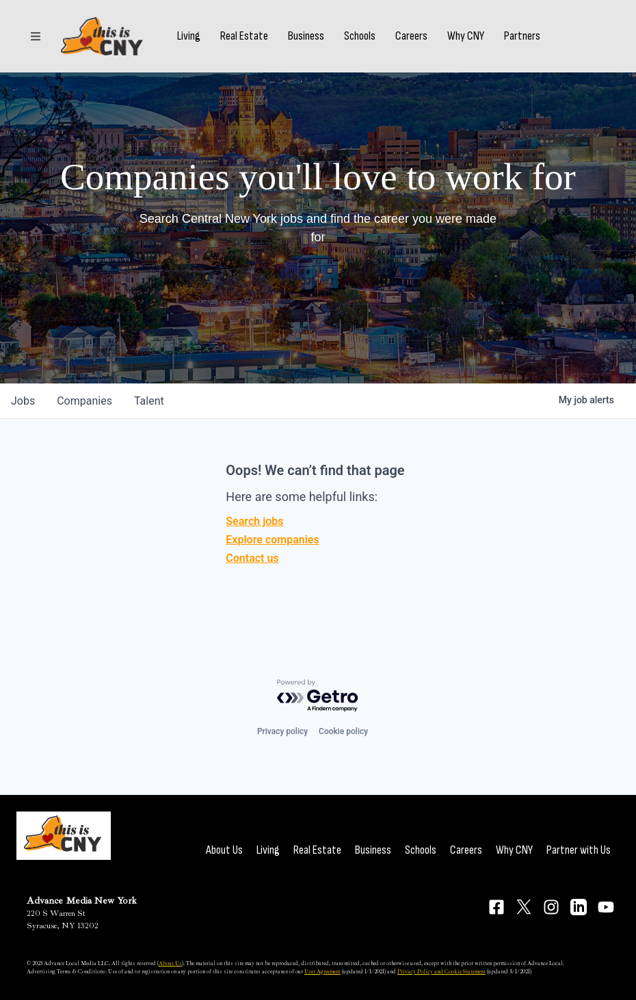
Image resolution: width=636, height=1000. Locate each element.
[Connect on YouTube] (606, 907)
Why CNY (465, 36)
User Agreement (322, 971)
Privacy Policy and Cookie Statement (441, 971)
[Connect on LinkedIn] (578, 907)
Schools (359, 36)
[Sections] (36, 36)
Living (188, 36)
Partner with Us (578, 850)
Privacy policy (282, 731)
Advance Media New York (82, 900)
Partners (522, 36)
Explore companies (272, 539)
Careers (411, 36)
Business (306, 36)
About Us (224, 850)
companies (84, 400)
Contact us (252, 558)
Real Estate (244, 36)
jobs (23, 400)
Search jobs (254, 521)
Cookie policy (343, 731)
